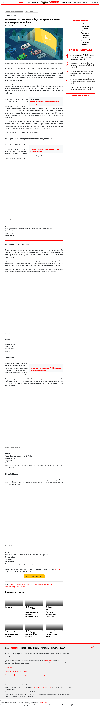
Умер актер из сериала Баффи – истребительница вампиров (31, 633)
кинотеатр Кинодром (16, 584)
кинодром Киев (47, 584)
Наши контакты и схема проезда (16, 671)
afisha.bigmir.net (49, 660)
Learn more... (57, 705)
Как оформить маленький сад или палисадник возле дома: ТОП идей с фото (82, 65)
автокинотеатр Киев (12, 587)
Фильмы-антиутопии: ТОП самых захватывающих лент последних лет (81, 73)
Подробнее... (43, 703)
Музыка (35, 2)
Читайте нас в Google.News (34, 576)
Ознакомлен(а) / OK (68, 705)
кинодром (38, 584)
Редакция (8, 667)
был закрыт (59, 569)
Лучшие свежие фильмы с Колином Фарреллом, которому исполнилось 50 (82, 81)
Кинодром (8, 607)
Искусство (77, 2)
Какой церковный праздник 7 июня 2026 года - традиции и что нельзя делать (51, 611)
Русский (5, 2)
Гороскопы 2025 (31, 11)
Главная (7, 15)
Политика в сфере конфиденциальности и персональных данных (27, 675)
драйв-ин (23, 587)
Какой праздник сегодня (14, 11)
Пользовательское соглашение (15, 679)
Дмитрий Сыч (20, 25)
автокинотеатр (29, 584)
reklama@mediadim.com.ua (42, 687)
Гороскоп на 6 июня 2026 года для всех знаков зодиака (51, 633)
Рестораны (66, 2)
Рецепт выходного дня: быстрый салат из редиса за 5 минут (11, 633)
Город (21, 2)
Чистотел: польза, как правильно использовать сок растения (81, 88)
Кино (28, 2)
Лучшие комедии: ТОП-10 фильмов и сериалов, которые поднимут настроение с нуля (31, 611)
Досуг (85, 2)
